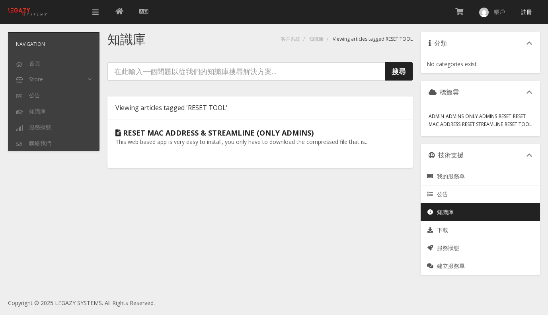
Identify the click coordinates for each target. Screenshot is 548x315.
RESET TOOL (518, 124)
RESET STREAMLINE (482, 124)
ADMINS (455, 116)
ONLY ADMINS (481, 116)
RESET (505, 116)
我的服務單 (446, 176)
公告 (437, 194)
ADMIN (436, 116)
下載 (437, 230)
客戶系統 (290, 38)
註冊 (526, 12)
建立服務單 (446, 266)
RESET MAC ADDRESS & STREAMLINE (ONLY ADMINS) (214, 133)
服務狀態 (443, 248)
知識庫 (316, 38)
